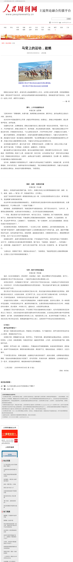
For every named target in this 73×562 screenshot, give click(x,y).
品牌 (54, 27)
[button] (70, 27)
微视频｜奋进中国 (8, 517)
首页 (3, 40)
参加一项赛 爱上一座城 (10, 481)
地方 (62, 27)
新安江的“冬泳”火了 (9, 485)
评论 (6, 27)
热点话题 (8, 40)
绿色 (66, 27)
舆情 (46, 27)
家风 (58, 27)
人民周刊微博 (9, 444)
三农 (42, 27)
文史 (22, 27)
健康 (50, 27)
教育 (34, 27)
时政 (2, 27)
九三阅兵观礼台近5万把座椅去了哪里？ (21, 383)
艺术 (26, 27)
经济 (10, 27)
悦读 (38, 27)
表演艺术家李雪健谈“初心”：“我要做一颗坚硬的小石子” (10, 534)
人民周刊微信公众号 (9, 425)
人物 (30, 27)
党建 (14, 27)
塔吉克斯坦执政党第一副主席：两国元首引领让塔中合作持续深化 (10, 522)
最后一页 (10, 386)
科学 (18, 27)
